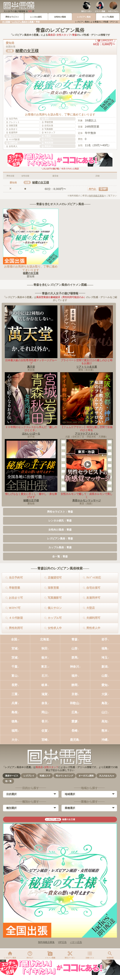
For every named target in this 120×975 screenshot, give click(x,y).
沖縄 (104, 739)
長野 (14, 685)
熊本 (104, 730)
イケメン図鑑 (100, 11)
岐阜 (44, 685)
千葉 (14, 666)
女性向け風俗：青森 (60, 529)
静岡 (74, 685)
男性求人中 (93, 628)
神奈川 (74, 666)
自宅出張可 (93, 587)
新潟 (104, 666)
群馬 (74, 657)
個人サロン (55, 607)
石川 (44, 675)
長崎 (74, 730)
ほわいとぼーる (31, 433)
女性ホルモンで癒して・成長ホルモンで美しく (86, 495)
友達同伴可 (93, 597)
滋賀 (44, 694)
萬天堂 (31, 366)
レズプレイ (29, 776)
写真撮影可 (55, 597)
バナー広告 (76, 942)
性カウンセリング (64, 776)
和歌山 (74, 703)
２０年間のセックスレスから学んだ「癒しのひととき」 (31, 429)
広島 (74, 712)
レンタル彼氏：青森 (60, 520)
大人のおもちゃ (106, 776)
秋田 (44, 648)
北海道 (44, 639)
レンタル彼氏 (36, 17)
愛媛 (74, 721)
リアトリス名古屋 (86, 366)
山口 (104, 712)
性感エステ (45, 776)
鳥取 (104, 703)
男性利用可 (16, 628)
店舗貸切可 (55, 577)
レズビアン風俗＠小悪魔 (22, 22)
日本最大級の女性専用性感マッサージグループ (31, 362)
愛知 (104, 685)
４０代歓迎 (16, 617)
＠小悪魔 (6, 22)
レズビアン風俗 (84, 17)
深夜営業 (53, 587)
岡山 (44, 712)
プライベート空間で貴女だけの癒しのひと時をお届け (86, 362)
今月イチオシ (113, 11)
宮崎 (44, 739)
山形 (74, 648)
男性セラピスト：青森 (60, 511)
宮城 (14, 648)
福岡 (14, 730)
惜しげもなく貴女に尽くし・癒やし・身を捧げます (31, 495)
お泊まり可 (16, 597)
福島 (104, 648)
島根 (14, 712)
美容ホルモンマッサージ (86, 500)
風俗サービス (11, 776)
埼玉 (104, 657)
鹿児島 (74, 739)
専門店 (92, 189)
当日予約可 (16, 577)
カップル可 (55, 617)
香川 (44, 721)
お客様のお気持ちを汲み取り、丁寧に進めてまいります (30, 268)
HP (104, 189)
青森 (74, 639)
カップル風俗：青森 (60, 547)
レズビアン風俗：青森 (60, 538)
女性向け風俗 (60, 17)
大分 (14, 739)
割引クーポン (86, 11)
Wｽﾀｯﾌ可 (14, 607)
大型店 (90, 607)
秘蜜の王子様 (31, 500)
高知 (104, 721)
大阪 (104, 694)
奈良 (44, 703)
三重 (14, 694)
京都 (74, 694)
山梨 (104, 675)
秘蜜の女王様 (27, 51)
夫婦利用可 (93, 617)
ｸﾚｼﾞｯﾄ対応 (93, 577)
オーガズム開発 (86, 776)
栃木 (44, 657)
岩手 (104, 639)
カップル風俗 (108, 17)
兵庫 (14, 703)
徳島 (14, 721)
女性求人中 (55, 628)
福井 (74, 675)
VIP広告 (62, 942)
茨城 (14, 657)
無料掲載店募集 (96, 195)
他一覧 (8, 781)
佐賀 (44, 730)
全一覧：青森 (60, 556)
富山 (14, 675)
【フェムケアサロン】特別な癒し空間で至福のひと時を (86, 429)
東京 (44, 666)
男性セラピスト (12, 17)
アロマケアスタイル (86, 433)
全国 (14, 639)
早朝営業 (14, 587)
